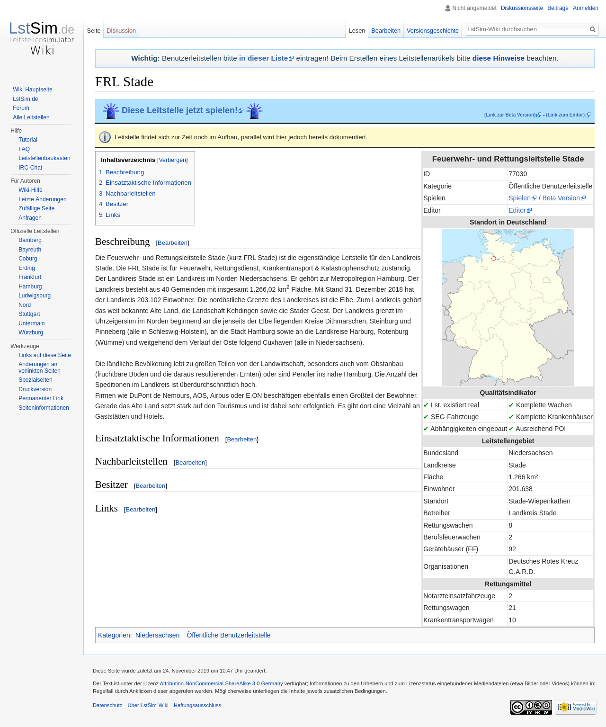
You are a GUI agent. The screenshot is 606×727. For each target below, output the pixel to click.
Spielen (519, 198)
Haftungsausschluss (197, 705)
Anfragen (30, 218)
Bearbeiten (172, 242)
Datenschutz (107, 705)
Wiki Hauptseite (32, 89)
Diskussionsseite (522, 8)
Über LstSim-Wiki (147, 705)
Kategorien (114, 635)
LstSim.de (25, 99)
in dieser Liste (263, 58)
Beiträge (558, 8)
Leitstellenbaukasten (44, 158)
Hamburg (30, 286)
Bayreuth (29, 249)
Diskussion (121, 30)
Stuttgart (29, 314)
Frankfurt (29, 277)
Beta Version (561, 198)
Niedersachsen (157, 635)
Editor (517, 210)
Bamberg (30, 240)
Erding (26, 268)
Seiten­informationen (43, 407)
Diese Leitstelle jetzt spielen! (180, 110)
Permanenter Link (40, 398)
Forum (21, 108)
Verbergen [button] (172, 160)
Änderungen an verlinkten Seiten (39, 367)
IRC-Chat (30, 167)
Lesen (357, 30)
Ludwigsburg (34, 295)
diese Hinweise (498, 58)
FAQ (24, 149)
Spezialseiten (35, 380)
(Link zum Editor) (565, 114)
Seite (93, 30)
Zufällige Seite (36, 208)
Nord (24, 305)
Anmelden (585, 8)
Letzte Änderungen (42, 199)
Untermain (31, 323)
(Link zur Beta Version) (509, 114)
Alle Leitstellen (31, 117)
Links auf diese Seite (44, 355)
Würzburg (30, 332)
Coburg (27, 258)
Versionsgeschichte (433, 30)
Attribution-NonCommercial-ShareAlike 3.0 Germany (221, 683)
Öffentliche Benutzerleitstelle (228, 635)
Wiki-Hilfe (30, 190)
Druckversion (35, 389)
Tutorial (27, 139)
